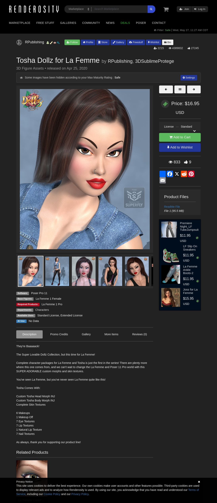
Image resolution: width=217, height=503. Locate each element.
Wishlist (153, 42)
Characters (42, 309)
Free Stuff (45, 22)
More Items (111, 334)
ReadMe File (172, 206)
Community (91, 22)
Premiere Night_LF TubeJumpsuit (189, 226)
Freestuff (136, 42)
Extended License (71, 315)
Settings (189, 77)
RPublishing (120, 61)
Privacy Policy (79, 494)
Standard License (48, 315)
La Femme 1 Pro (52, 304)
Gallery (118, 42)
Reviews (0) (139, 334)
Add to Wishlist (179, 147)
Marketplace (19, 22)
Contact (159, 22)
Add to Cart (179, 137)
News (110, 22)
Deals (125, 22)
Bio (167, 42)
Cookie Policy (52, 494)
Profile (88, 42)
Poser (141, 22)
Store (103, 42)
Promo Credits (59, 334)
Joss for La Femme (190, 291)
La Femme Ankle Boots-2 (190, 270)
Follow (72, 42)
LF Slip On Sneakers (190, 247)
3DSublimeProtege (154, 61)
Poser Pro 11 (39, 293)
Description (29, 334)
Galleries (68, 22)
